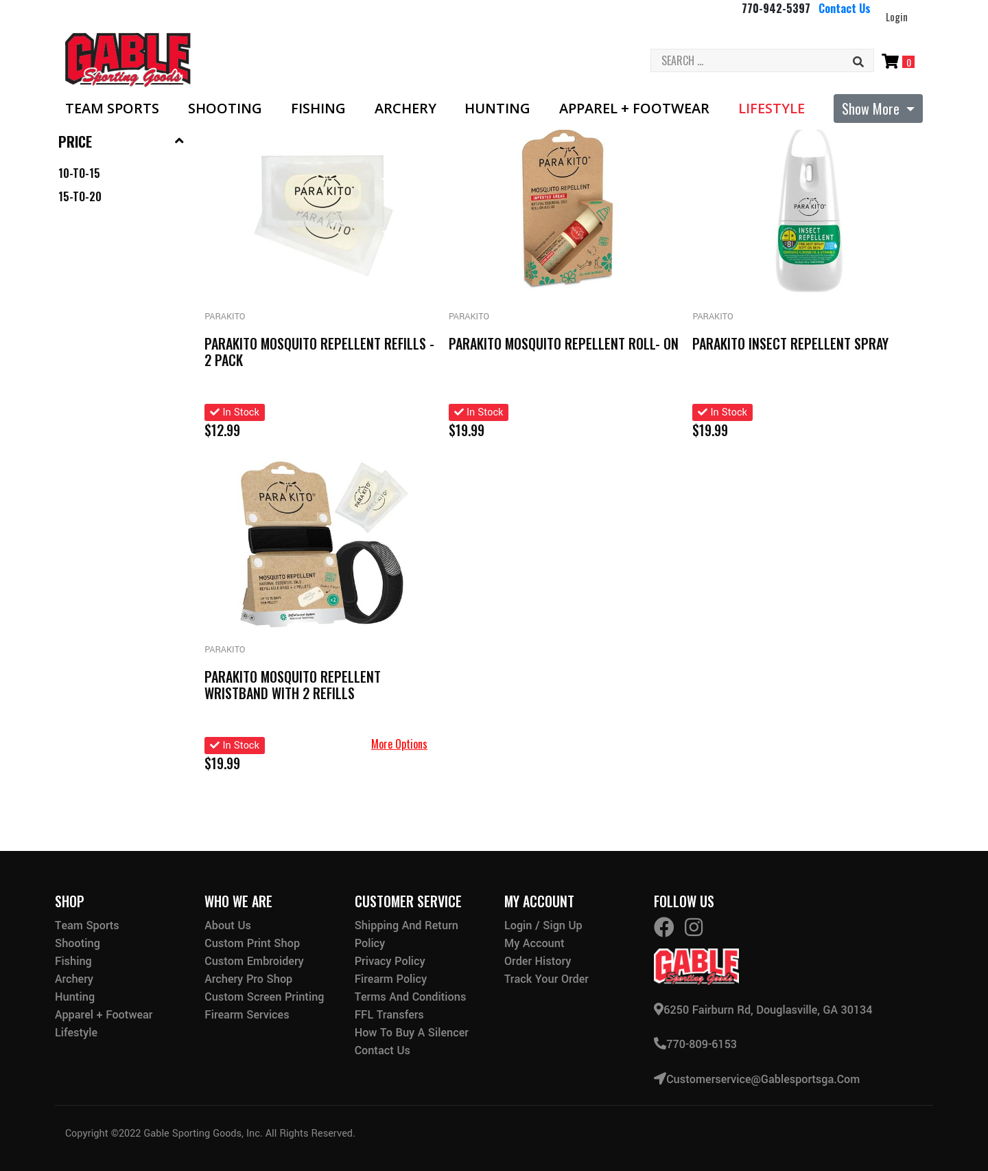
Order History (537, 961)
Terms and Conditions (411, 997)
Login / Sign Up (543, 925)
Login (897, 16)
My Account (534, 943)
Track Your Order (546, 979)
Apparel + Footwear (634, 108)
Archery (405, 108)
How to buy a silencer (412, 1033)
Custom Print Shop (252, 943)
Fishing (318, 108)
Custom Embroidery (253, 961)
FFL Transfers (389, 1015)
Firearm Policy (391, 979)
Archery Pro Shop (248, 979)
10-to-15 (79, 173)
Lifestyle (771, 108)
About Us (227, 925)
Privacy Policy (390, 961)
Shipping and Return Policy (406, 934)
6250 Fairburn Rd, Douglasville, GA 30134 (763, 1010)
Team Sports (112, 108)
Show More (872, 108)
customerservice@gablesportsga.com (757, 1079)
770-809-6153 (695, 1044)
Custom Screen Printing (264, 997)
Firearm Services (246, 1015)
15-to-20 (80, 196)
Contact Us (845, 8)
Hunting (497, 108)
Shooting (225, 108)
